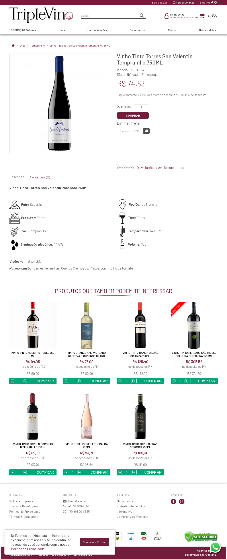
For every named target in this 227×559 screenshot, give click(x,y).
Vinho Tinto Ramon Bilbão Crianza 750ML (140, 354)
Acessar (175, 17)
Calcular (146, 131)
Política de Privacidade (24, 511)
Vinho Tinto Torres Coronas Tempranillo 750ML (33, 445)
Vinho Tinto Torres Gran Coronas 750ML (140, 445)
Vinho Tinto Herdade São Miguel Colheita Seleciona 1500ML (194, 354)
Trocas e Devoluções (23, 506)
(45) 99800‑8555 (183, 2)
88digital (211, 554)
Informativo (125, 511)
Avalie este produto (172, 167)
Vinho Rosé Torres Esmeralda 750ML (86, 445)
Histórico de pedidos (131, 506)
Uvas (22, 45)
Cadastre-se (190, 17)
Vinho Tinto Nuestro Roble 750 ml (32, 354)
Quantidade (124, 106)
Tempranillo (37, 45)
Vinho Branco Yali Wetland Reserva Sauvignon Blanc (86, 354)
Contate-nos (74, 501)
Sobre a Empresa (21, 501)
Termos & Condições (23, 516)
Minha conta (125, 501)
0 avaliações (146, 167)
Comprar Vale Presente (133, 516)
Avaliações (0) (39, 177)
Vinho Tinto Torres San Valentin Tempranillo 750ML (80, 45)
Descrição (17, 177)
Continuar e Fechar (94, 541)
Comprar (133, 115)
